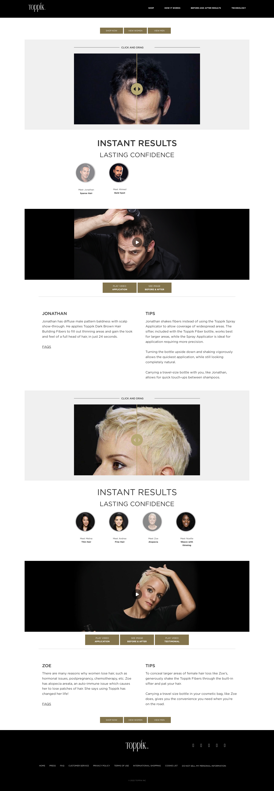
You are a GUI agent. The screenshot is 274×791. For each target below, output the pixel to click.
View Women (135, 30)
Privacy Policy (101, 765)
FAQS (46, 347)
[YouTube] (209, 745)
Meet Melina (86, 540)
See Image (154, 288)
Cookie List (171, 765)
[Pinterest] (217, 745)
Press (52, 765)
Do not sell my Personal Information (204, 766)
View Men (159, 30)
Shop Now (111, 30)
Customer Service (78, 765)
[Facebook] (193, 745)
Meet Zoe (153, 540)
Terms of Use (121, 765)
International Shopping (147, 765)
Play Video (119, 288)
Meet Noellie (186, 542)
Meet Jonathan (86, 191)
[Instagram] (225, 745)
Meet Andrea (119, 540)
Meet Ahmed (119, 191)
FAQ (62, 765)
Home (42, 765)
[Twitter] (201, 745)
